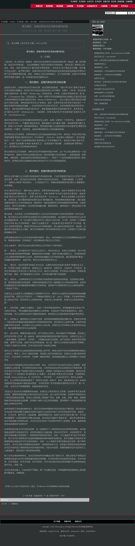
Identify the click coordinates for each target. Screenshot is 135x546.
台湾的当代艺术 (100, 85)
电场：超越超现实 (36, 496)
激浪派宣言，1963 (99, 42)
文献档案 (70, 6)
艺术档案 (4, 22)
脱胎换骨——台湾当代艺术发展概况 (108, 75)
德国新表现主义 (99, 46)
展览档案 (59, 6)
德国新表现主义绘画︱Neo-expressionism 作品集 (111, 39)
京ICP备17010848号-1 (68, 536)
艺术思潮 (80, 6)
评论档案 (114, 6)
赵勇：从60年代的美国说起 (104, 96)
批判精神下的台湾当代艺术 (104, 89)
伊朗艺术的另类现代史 (102, 100)
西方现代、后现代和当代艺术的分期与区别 (110, 82)
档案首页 (39, 6)
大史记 (12, 22)
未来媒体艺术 (92, 6)
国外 (27, 22)
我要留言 (14, 504)
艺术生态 (124, 6)
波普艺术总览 (99, 78)
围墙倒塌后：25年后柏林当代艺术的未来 (108, 49)
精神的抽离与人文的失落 (103, 93)
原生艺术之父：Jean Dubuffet (105, 57)
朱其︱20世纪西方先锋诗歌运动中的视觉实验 (111, 60)
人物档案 (104, 6)
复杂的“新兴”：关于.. (57, 496)
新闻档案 (49, 6)
